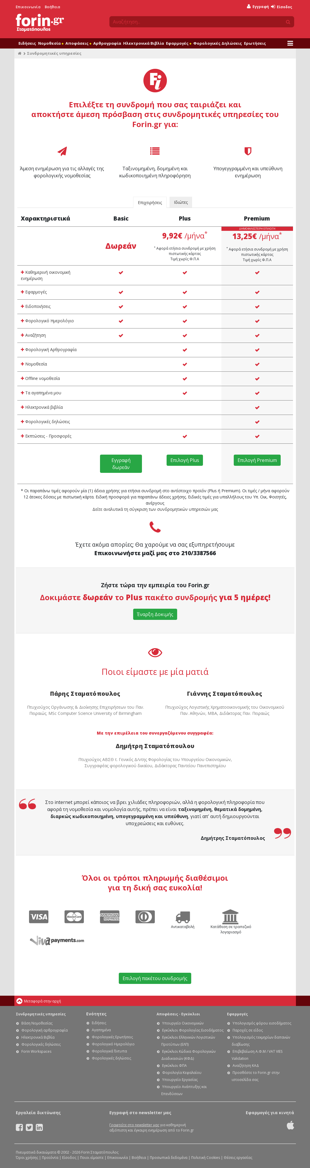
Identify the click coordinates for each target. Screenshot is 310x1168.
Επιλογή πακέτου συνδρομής (155, 978)
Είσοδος (281, 6)
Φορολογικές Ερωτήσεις (112, 1036)
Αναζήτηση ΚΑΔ (246, 1065)
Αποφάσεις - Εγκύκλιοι (178, 1014)
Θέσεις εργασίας (238, 1157)
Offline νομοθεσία (40, 378)
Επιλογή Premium (257, 460)
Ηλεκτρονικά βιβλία (42, 407)
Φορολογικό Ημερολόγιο (47, 320)
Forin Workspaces (36, 1051)
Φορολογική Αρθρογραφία (49, 349)
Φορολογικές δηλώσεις (45, 421)
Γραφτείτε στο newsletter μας (134, 1124)
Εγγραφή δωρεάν (121, 463)
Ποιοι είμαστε (92, 1157)
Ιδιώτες (181, 202)
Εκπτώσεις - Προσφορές (46, 436)
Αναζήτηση (33, 335)
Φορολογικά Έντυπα (109, 1051)
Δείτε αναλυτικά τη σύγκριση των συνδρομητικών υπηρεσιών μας (155, 509)
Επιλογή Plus (184, 460)
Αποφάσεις (78, 43)
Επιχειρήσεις (150, 202)
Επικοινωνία (28, 6)
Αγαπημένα (101, 1029)
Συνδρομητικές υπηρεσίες (41, 1014)
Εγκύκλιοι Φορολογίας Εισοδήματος (192, 1030)
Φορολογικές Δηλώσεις (217, 43)
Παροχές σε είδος (248, 1030)
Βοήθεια (52, 6)
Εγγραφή (258, 6)
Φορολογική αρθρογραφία (44, 1030)
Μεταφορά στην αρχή (42, 1001)
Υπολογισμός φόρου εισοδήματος (262, 1023)
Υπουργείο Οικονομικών (183, 1023)
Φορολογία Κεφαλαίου (181, 1072)
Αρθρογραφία (107, 43)
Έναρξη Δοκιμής (155, 614)
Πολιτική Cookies (205, 1157)
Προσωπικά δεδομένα (168, 1157)
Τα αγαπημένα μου (41, 393)
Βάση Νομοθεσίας (36, 1023)
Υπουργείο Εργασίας (180, 1079)
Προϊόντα (50, 1157)
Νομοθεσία (50, 43)
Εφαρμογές (178, 43)
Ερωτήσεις (255, 43)
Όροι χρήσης (27, 1157)
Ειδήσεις (27, 43)
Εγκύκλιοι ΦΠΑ (174, 1065)
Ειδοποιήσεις (35, 306)
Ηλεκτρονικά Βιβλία (143, 43)
